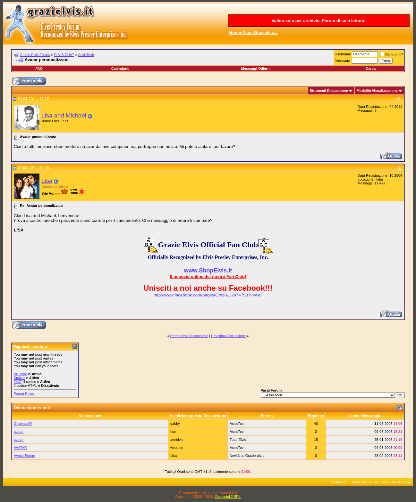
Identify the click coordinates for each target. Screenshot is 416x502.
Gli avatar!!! (23, 423)
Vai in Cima (401, 482)
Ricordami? (391, 55)
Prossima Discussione (228, 336)
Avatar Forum (24, 455)
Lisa (46, 180)
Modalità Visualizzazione (377, 91)
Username (343, 54)
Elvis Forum (362, 482)
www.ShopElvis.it (208, 270)
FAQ (39, 68)
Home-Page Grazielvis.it (253, 32)
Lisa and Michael (63, 115)
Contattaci (340, 482)
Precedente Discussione (189, 336)
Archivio (382, 482)
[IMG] (18, 382)
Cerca (371, 68)
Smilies (19, 378)
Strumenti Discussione (329, 91)
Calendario (120, 68)
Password (342, 61)
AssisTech (86, 55)
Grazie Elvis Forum (35, 55)
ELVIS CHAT (64, 55)
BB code (20, 374)
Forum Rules (24, 393)
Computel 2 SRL (228, 496)
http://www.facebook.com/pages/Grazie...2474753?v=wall (208, 295)
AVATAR (20, 447)
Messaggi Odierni (256, 68)
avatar (19, 431)
